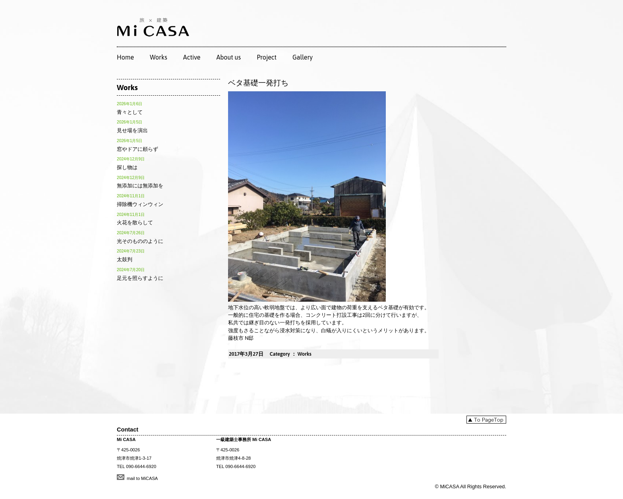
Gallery (302, 57)
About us (228, 57)
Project (267, 57)
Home (125, 57)
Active (192, 57)
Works (158, 57)
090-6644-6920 (141, 466)
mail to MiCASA (142, 478)
